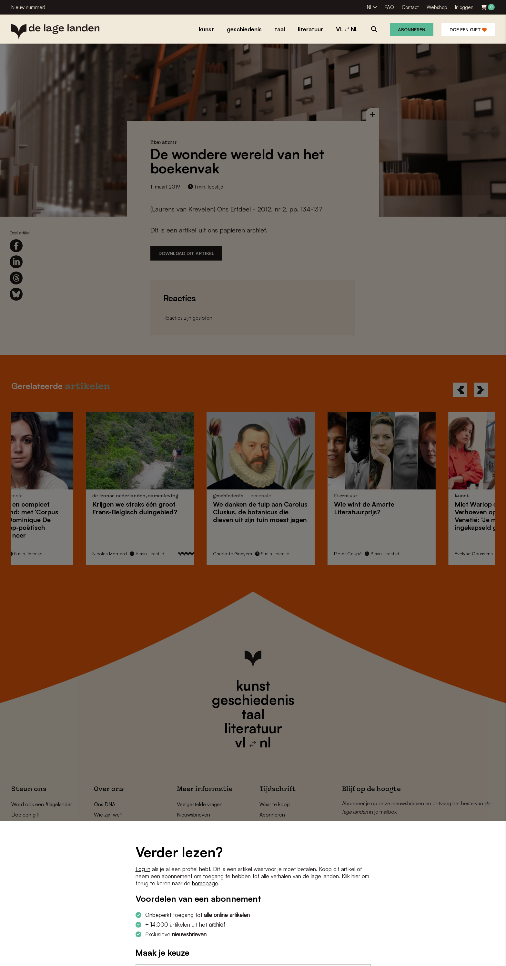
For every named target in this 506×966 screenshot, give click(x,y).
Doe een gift (468, 29)
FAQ (389, 7)
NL (369, 7)
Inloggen (464, 7)
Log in (143, 869)
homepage (205, 883)
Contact (410, 7)
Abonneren (411, 29)
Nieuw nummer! (28, 7)
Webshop (437, 7)
